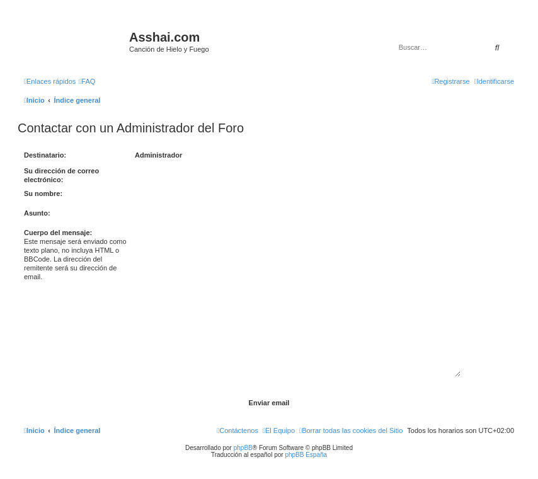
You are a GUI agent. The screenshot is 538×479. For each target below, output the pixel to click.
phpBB (243, 447)
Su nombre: (43, 193)
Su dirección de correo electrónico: (61, 175)
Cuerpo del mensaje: (58, 232)
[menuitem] (87, 81)
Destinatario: (45, 155)
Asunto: (37, 213)
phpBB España (306, 454)
